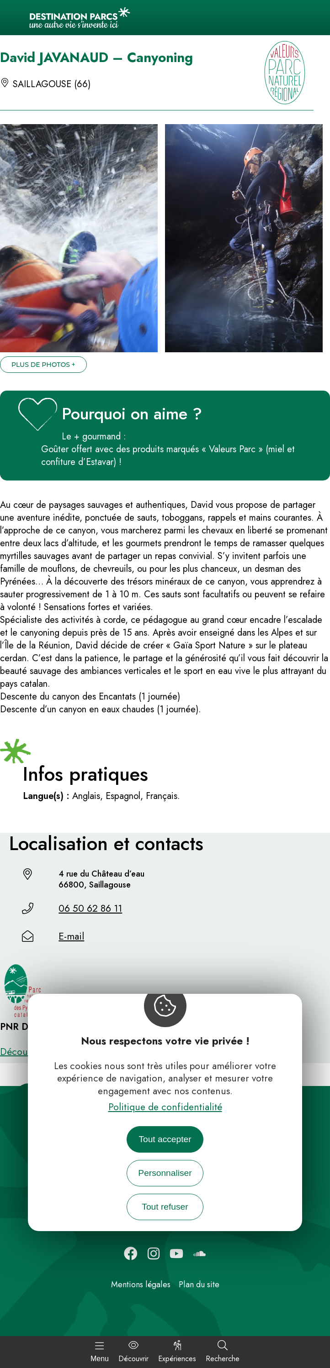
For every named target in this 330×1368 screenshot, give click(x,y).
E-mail (71, 936)
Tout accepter (164, 1139)
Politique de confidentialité (165, 1107)
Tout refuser (165, 1206)
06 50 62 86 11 (90, 908)
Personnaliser (165, 1173)
